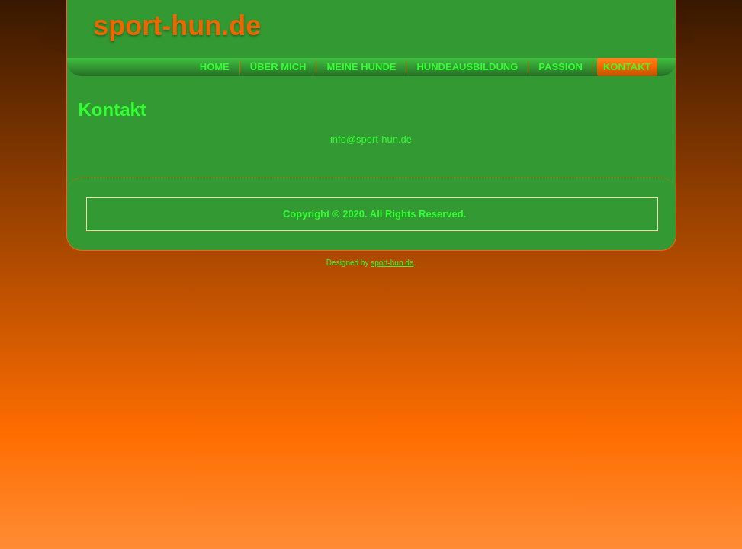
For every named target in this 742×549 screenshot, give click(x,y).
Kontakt (627, 66)
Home (215, 66)
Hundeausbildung (467, 66)
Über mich (278, 66)
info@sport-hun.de (371, 139)
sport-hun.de (177, 25)
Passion (560, 66)
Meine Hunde (361, 66)
